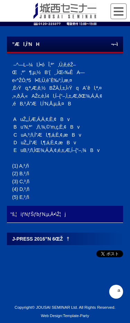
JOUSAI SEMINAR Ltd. (57, 307)
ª (116, 292)
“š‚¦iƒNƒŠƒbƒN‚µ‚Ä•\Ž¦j (38, 214)
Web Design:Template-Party (65, 316)
